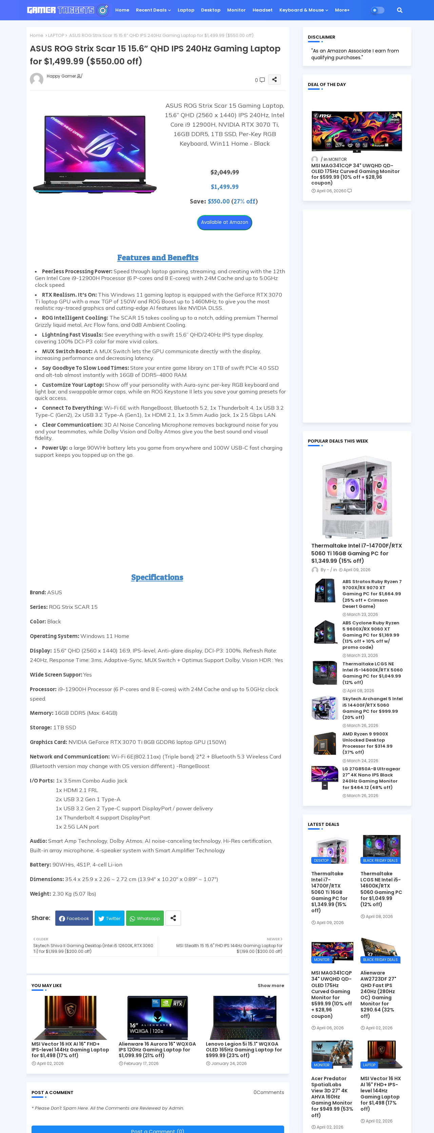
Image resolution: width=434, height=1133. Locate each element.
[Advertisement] (160, 505)
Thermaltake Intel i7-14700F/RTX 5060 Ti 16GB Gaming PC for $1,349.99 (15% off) (356, 553)
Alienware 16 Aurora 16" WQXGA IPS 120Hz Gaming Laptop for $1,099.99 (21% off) (157, 1050)
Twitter (113, 918)
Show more (271, 985)
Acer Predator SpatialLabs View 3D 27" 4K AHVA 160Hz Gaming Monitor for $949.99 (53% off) (332, 1096)
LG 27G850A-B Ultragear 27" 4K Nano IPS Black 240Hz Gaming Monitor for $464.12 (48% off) (371, 778)
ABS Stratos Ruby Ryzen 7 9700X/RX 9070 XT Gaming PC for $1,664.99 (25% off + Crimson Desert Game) (372, 594)
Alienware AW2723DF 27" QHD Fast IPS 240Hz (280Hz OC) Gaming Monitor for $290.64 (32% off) (378, 994)
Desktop (210, 10)
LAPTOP (56, 35)
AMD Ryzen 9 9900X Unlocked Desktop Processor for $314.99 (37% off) (367, 743)
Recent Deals (151, 10)
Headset (263, 10)
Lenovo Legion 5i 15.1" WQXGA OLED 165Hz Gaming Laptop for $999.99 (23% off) (244, 1050)
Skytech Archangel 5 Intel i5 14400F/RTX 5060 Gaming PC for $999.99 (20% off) (372, 708)
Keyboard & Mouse (301, 10)
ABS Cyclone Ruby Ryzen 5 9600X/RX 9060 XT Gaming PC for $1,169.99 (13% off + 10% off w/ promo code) (370, 635)
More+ (342, 10)
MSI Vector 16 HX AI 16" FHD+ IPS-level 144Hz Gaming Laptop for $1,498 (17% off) (70, 1050)
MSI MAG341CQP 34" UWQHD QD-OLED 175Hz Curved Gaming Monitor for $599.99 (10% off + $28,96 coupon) (355, 174)
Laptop (186, 10)
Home (122, 10)
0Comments (269, 1092)
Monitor (236, 10)
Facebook (78, 918)
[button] (400, 10)
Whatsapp (148, 918)
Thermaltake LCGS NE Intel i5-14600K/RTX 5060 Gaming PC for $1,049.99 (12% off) (372, 673)
